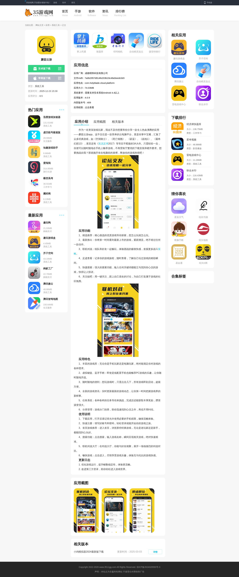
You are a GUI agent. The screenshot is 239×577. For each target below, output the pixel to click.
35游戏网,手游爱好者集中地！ (38, 3)
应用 (48, 25)
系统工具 (56, 25)
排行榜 (120, 11)
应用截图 (100, 121)
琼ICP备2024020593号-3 (148, 567)
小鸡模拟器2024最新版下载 (89, 551)
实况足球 (103, 143)
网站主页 (39, 25)
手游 (78, 11)
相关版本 (118, 121)
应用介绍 (81, 122)
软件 (92, 11)
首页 (65, 11)
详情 (155, 552)
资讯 (105, 11)
